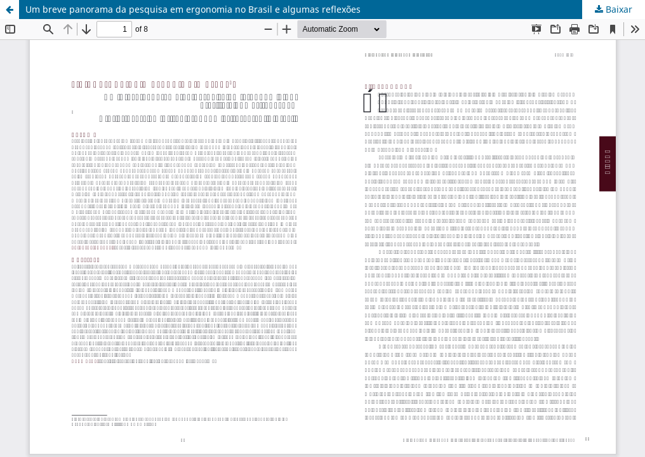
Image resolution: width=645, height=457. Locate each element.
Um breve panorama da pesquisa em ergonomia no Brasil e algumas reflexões (193, 9)
